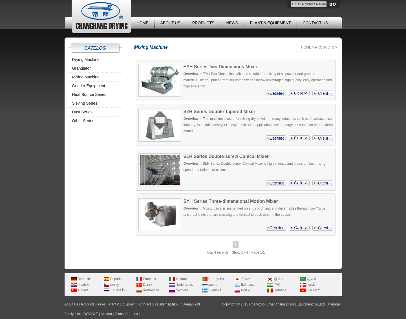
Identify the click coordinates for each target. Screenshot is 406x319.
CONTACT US (315, 23)
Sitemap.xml (190, 304)
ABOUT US (170, 23)
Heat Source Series (89, 94)
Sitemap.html (168, 304)
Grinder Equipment (88, 85)
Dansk (144, 285)
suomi (209, 285)
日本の (243, 279)
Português (213, 279)
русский (178, 290)
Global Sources (126, 314)
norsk (307, 285)
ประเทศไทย (115, 290)
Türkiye (80, 290)
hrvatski (80, 285)
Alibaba (106, 314)
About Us (71, 304)
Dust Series (82, 112)
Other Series (83, 120)
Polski (242, 290)
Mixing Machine (86, 77)
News (101, 304)
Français (146, 279)
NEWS (232, 23)
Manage (333, 304)
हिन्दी (273, 285)
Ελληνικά (245, 285)
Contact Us (147, 304)
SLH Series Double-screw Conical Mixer (226, 156)
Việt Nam (310, 290)
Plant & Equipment (122, 304)
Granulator (81, 68)
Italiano (178, 279)
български (147, 290)
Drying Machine (86, 59)
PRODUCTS (203, 23)
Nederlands (181, 285)
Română (277, 290)
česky (111, 285)
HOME (143, 23)
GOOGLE (90, 314)
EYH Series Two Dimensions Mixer (220, 66)
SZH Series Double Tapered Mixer (219, 111)
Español (113, 279)
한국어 (275, 279)
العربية (308, 279)
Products (87, 304)
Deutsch (80, 279)
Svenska (211, 290)
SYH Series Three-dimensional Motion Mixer (231, 201)
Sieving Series (85, 103)
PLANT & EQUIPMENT (270, 23)
